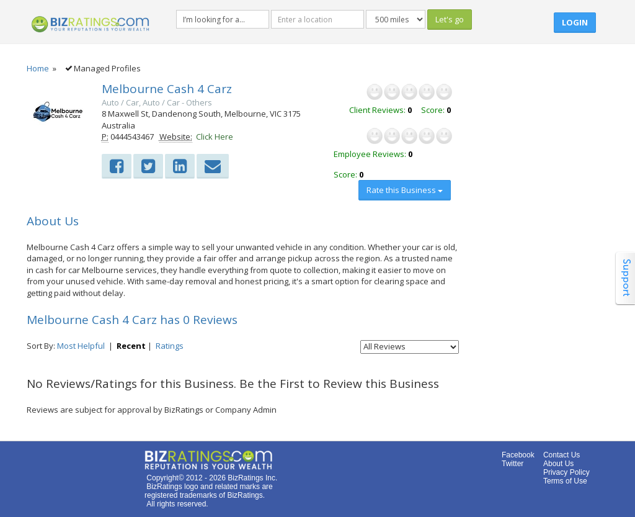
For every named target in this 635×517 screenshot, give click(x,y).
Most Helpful (81, 345)
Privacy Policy (566, 472)
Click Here (214, 136)
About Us (558, 463)
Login (575, 22)
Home (38, 68)
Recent (131, 345)
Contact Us (561, 455)
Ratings (170, 345)
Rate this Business (404, 190)
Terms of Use (565, 481)
